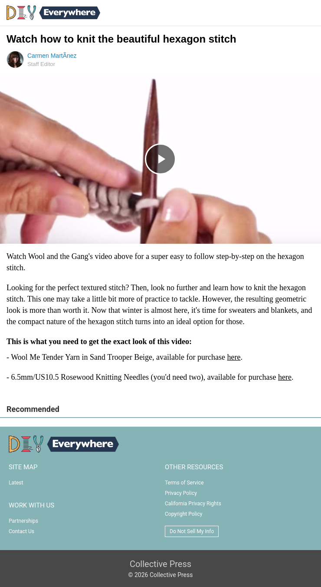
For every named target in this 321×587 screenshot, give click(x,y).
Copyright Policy (183, 514)
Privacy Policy (181, 493)
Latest (16, 483)
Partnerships (23, 521)
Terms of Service (184, 483)
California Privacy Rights (193, 504)
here (234, 357)
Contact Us (21, 531)
